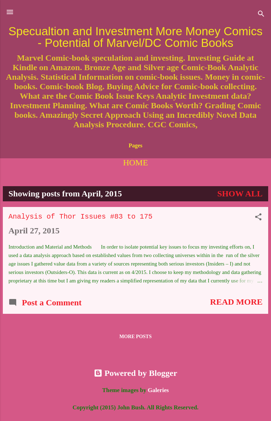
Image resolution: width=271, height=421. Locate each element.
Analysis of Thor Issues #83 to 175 (80, 217)
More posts (135, 336)
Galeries (158, 390)
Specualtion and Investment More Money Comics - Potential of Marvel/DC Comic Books (135, 37)
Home (135, 162)
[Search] (261, 14)
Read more (236, 301)
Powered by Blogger (135, 373)
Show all (240, 193)
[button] (258, 217)
